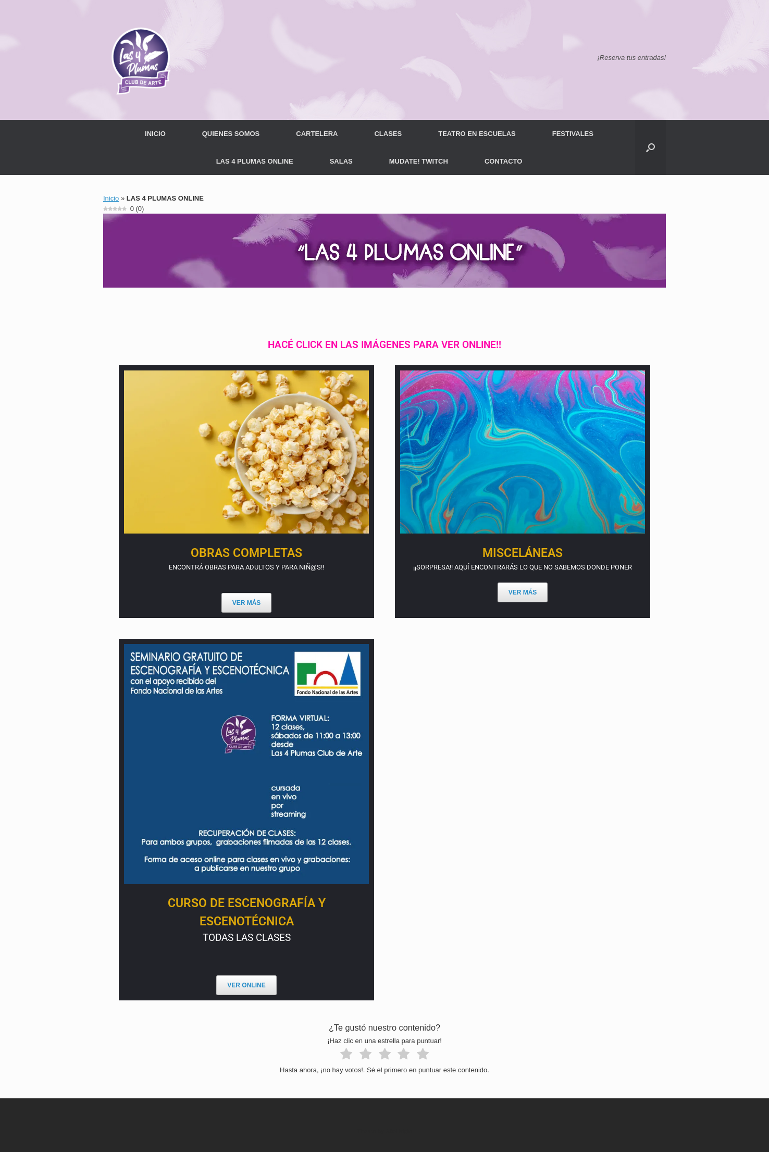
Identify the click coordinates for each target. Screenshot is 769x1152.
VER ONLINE (246, 985)
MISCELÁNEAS (522, 553)
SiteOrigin (399, 1131)
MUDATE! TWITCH (418, 161)
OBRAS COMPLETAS (246, 553)
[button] (650, 147)
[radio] (346, 1055)
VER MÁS (246, 602)
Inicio (111, 198)
